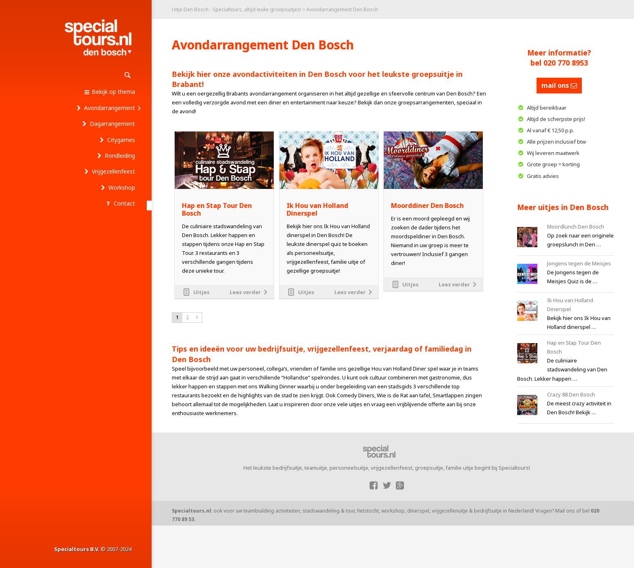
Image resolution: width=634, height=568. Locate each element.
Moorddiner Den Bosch (427, 206)
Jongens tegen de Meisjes (579, 263)
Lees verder (245, 292)
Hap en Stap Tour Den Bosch (217, 209)
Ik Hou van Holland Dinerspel (317, 209)
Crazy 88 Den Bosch (571, 394)
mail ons (559, 85)
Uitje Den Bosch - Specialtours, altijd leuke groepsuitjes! (236, 9)
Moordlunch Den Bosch (575, 226)
